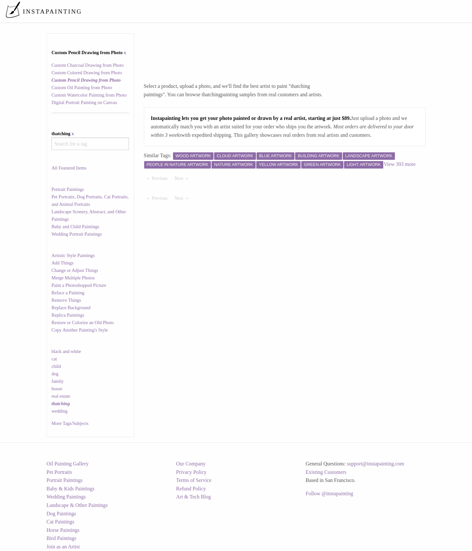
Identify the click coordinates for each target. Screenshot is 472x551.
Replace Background (71, 307)
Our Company (191, 463)
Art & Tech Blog (193, 496)
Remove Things (66, 300)
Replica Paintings (68, 315)
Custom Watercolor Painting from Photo (89, 95)
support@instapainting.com (375, 463)
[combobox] (90, 143)
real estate (61, 396)
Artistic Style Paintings (73, 255)
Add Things (63, 262)
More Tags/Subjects (70, 423)
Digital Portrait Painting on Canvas (84, 102)
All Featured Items (69, 167)
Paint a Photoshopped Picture (79, 285)
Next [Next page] (183, 178)
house (57, 388)
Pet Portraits (59, 472)
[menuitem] (330, 11)
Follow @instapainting (329, 493)
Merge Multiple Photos (73, 277)
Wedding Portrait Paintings (77, 234)
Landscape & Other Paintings (77, 505)
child (56, 366)
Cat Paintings (61, 521)
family (58, 381)
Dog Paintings (61, 513)
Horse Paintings (63, 530)
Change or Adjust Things (75, 270)
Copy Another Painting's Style (80, 330)
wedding (60, 411)
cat (54, 358)
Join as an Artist (63, 546)
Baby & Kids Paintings (71, 488)
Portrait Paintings (68, 189)
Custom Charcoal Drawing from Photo (88, 65)
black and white (66, 351)
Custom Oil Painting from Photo (82, 87)
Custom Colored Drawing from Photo (87, 72)
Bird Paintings (61, 538)
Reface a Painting (68, 292)
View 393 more (400, 164)
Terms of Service (194, 480)
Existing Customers (326, 472)
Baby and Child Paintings (75, 226)
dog (55, 373)
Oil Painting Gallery (68, 463)
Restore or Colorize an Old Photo (83, 322)
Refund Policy (191, 488)
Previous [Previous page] (161, 178)
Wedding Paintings (66, 496)
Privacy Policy (191, 472)
